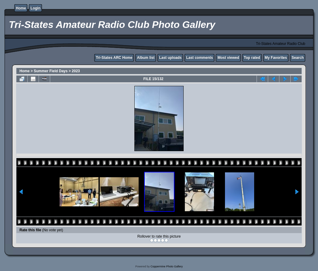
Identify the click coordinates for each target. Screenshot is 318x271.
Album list (145, 58)
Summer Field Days (50, 71)
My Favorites (276, 58)
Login (35, 8)
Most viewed (228, 58)
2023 (76, 71)
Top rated (252, 58)
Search (298, 58)
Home (21, 8)
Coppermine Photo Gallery (166, 266)
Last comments (199, 58)
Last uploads (170, 58)
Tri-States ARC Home (114, 58)
